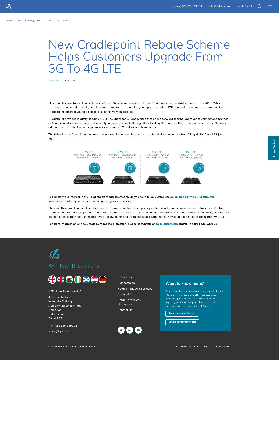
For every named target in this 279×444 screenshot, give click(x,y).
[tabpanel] (77, 395)
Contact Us (125, 394)
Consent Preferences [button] (220, 431)
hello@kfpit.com (167, 308)
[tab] (52, 363)
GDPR (204, 431)
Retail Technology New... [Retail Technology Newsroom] (29, 21)
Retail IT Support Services (135, 372)
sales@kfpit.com (219, 6)
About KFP (125, 378)
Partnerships (126, 367)
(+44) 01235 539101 (188, 6)
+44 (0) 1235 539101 (62, 409)
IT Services (125, 361)
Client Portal (243, 6)
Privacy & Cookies (189, 431)
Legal (175, 431)
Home (9, 21)
